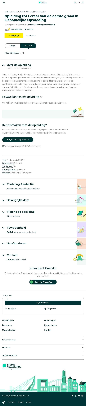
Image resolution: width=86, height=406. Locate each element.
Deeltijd (28, 46)
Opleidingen (8, 320)
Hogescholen (50, 325)
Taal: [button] (4, 160)
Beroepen (7, 325)
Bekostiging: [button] (8, 163)
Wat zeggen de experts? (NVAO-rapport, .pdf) (21, 146)
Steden (47, 330)
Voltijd (12, 46)
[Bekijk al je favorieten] (10, 309)
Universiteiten (8, 330)
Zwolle (30, 29)
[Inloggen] (82, 2)
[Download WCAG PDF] (3, 402)
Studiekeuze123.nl (9, 355)
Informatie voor (8, 340)
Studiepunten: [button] (9, 170)
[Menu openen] (4, 2)
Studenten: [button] (7, 166)
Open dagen (50, 320)
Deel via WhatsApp (41, 282)
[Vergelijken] (74, 2)
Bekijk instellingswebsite (17, 140)
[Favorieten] (78, 2)
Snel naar (6, 348)
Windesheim (17, 29)
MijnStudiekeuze (43, 303)
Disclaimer (11, 402)
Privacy (20, 402)
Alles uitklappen (14, 53)
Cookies (28, 402)
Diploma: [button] (6, 173)
